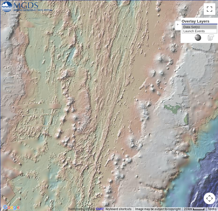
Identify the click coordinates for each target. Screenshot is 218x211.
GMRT (100, 209)
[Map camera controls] (209, 198)
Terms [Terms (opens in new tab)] (212, 209)
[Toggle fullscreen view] (209, 9)
